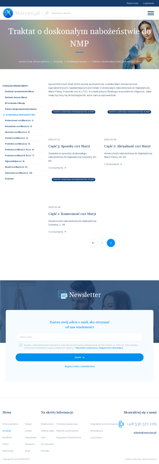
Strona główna (10, 424)
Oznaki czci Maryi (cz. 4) (16, 138)
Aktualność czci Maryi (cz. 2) (18, 126)
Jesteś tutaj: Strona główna (34, 61)
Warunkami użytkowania (86, 348)
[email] (80, 337)
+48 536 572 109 (142, 424)
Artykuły (58, 61)
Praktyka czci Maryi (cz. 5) (17, 144)
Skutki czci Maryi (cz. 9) (16, 167)
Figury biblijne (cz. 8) (14, 161)
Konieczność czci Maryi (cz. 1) (19, 120)
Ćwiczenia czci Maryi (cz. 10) (18, 173)
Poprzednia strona (93, 243)
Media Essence (150, 459)
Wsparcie (30, 444)
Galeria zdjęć (47, 431)
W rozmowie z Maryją (15, 103)
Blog (27, 451)
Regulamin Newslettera (68, 437)
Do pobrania (47, 444)
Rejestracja (132, 3)
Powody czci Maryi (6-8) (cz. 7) (19, 155)
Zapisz (77, 357)
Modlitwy (7, 437)
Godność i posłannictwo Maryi (19, 91)
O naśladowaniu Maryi (15, 86)
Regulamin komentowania (104, 424)
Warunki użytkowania (67, 431)
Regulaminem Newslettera (111, 348)
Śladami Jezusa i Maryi (16, 97)
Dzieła (28, 431)
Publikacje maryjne (77, 61)
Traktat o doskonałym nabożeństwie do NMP (116, 61)
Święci (28, 424)
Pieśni (5, 444)
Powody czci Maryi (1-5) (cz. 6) (19, 149)
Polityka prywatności (67, 424)
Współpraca (96, 431)
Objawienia (30, 437)
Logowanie (148, 3)
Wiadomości (47, 424)
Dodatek (9, 179)
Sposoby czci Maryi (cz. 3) (17, 132)
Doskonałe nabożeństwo (20, 115)
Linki (43, 437)
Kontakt (45, 451)
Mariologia (7, 451)
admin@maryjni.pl (145, 432)
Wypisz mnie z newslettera (80, 366)
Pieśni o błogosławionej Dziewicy (21, 109)
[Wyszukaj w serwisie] (93, 13)
